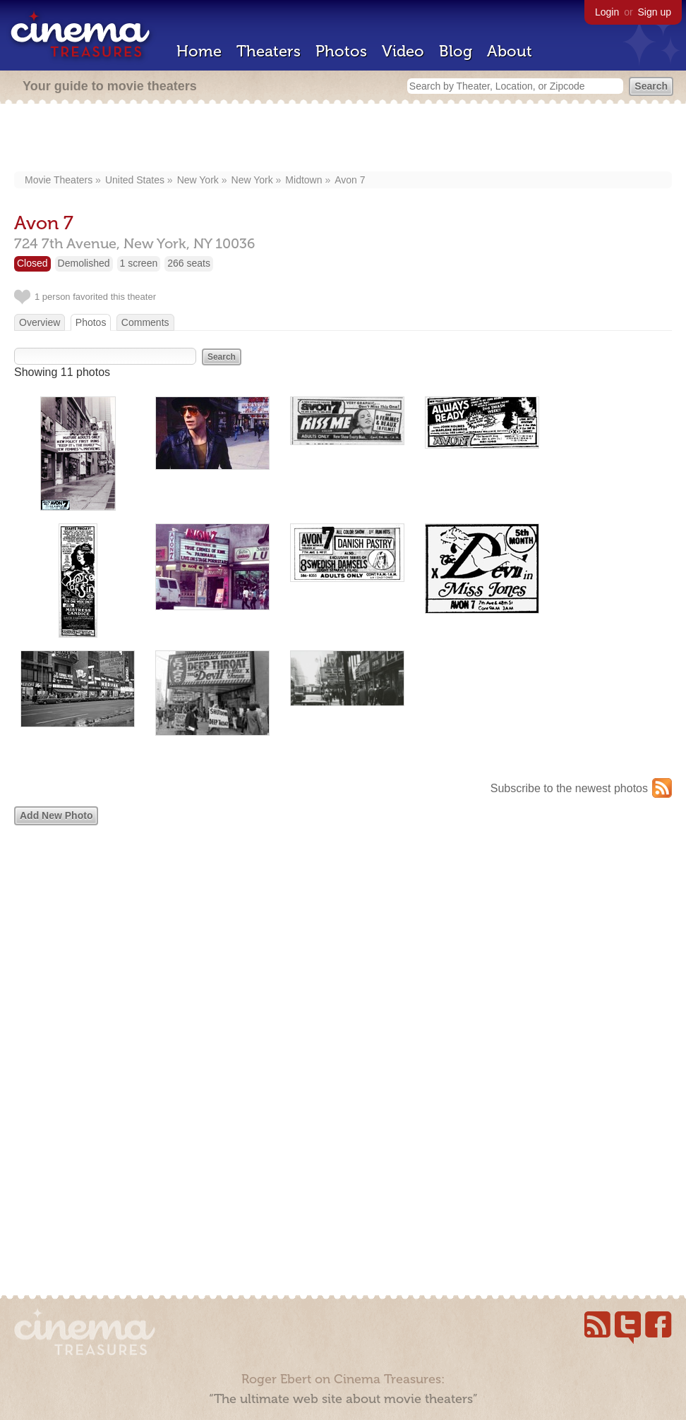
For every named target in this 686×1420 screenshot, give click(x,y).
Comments (145, 322)
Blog (455, 51)
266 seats (188, 263)
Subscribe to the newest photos (569, 788)
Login (607, 12)
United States (134, 180)
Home (199, 51)
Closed (32, 263)
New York (198, 180)
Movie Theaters (58, 180)
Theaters (268, 51)
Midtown (303, 180)
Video (403, 51)
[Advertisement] (343, 139)
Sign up (654, 12)
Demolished (84, 263)
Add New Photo (56, 815)
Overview (39, 322)
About (509, 51)
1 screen (139, 263)
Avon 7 (350, 180)
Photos (341, 51)
